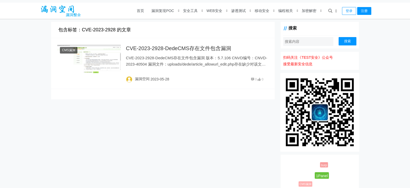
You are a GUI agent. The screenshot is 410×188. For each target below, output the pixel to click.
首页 (140, 11)
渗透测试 (238, 11)
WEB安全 (214, 11)
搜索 (347, 41)
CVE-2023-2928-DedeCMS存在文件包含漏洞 (178, 48)
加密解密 (309, 11)
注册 (364, 11)
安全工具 (190, 11)
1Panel (322, 175)
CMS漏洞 (68, 50)
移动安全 (262, 11)
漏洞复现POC (162, 11)
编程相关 (285, 11)
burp (324, 165)
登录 (349, 11)
